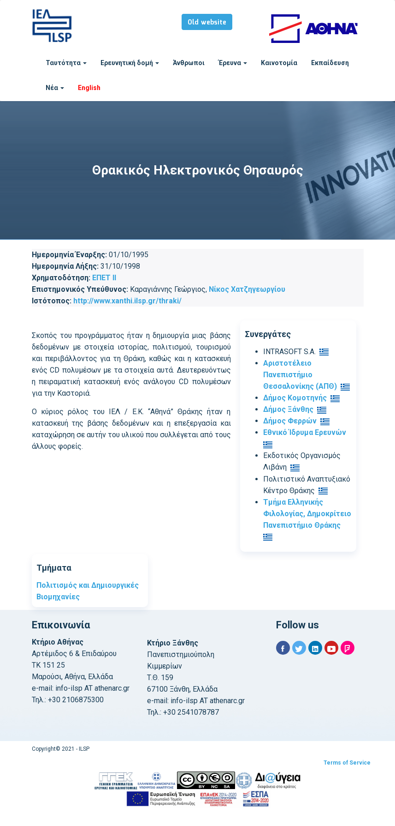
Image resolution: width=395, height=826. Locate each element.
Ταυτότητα (66, 62)
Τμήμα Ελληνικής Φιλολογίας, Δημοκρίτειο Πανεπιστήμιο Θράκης (307, 514)
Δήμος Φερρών (290, 420)
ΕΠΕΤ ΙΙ (104, 277)
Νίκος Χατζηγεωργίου (247, 289)
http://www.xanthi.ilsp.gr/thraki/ (127, 300)
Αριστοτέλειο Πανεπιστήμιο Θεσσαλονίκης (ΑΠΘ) (300, 375)
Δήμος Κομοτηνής (295, 397)
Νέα (55, 87)
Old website (207, 23)
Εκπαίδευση (330, 62)
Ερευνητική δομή (129, 62)
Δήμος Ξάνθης (288, 409)
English (89, 87)
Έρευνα (232, 62)
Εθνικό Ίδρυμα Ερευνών (304, 432)
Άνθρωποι (189, 62)
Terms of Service (347, 763)
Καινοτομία (279, 62)
